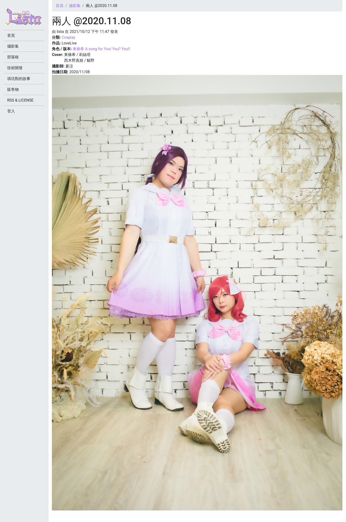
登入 (11, 111)
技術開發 (15, 68)
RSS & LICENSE (20, 100)
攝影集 (74, 5)
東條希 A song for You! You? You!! (101, 49)
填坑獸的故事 (18, 78)
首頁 (59, 5)
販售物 (13, 89)
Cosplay (68, 37)
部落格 (13, 57)
